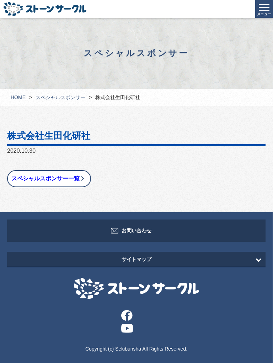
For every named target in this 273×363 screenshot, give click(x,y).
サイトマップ (136, 259)
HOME (18, 97)
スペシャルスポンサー (60, 97)
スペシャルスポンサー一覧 (45, 178)
